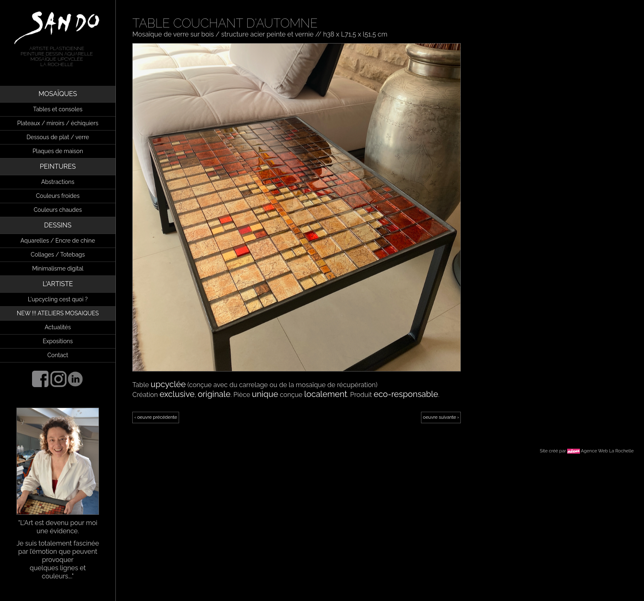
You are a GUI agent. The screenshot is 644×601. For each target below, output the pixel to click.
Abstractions (57, 182)
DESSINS (57, 225)
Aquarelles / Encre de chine (58, 240)
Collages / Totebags (58, 254)
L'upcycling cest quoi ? (58, 299)
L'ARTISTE (58, 284)
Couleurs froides (58, 196)
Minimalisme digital (57, 268)
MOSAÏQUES (58, 94)
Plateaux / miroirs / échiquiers (58, 123)
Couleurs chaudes (58, 209)
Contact (57, 355)
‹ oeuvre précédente (155, 417)
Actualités (58, 327)
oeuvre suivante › (441, 417)
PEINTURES (58, 166)
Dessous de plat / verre (57, 137)
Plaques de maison (57, 151)
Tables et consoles (58, 109)
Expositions (58, 341)
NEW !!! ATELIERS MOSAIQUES (58, 313)
